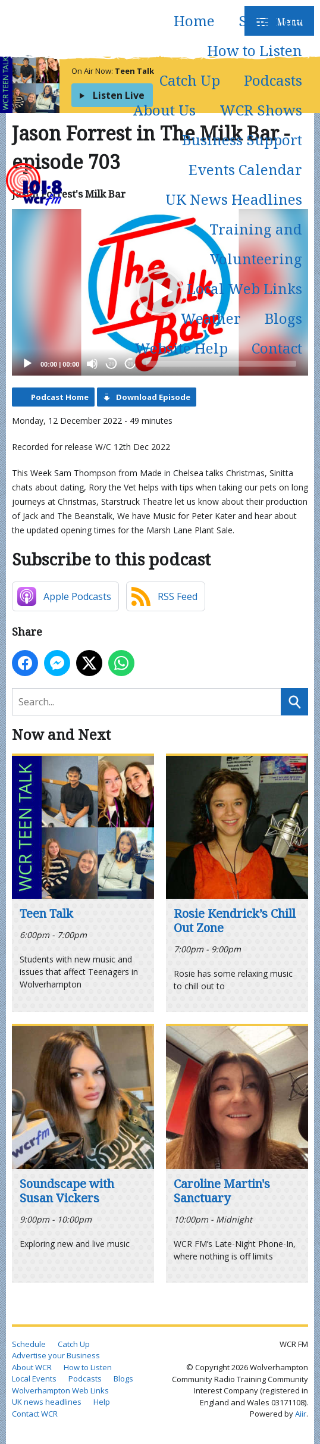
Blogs (283, 318)
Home (194, 20)
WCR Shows (260, 110)
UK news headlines (46, 1401)
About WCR (32, 1367)
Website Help (181, 348)
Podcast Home (60, 397)
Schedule (270, 20)
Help (101, 1401)
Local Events (34, 1378)
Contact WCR (35, 1413)
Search (294, 701)
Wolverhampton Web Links (60, 1390)
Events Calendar (245, 169)
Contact (277, 348)
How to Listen (254, 50)
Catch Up (189, 80)
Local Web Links (244, 288)
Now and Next (61, 734)
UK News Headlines (233, 199)
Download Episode (153, 397)
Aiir (300, 1413)
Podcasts (273, 80)
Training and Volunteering (255, 243)
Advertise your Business (56, 1355)
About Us (164, 110)
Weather (210, 318)
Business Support (242, 139)
